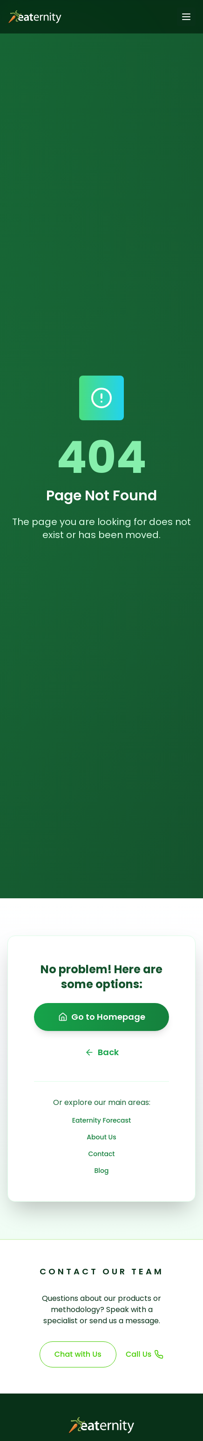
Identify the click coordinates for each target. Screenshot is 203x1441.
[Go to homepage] (33, 17)
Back (102, 1052)
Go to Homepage (101, 1017)
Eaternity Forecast (101, 1120)
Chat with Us (78, 1354)
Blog (102, 1170)
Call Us (144, 1354)
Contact (101, 1153)
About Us (101, 1137)
